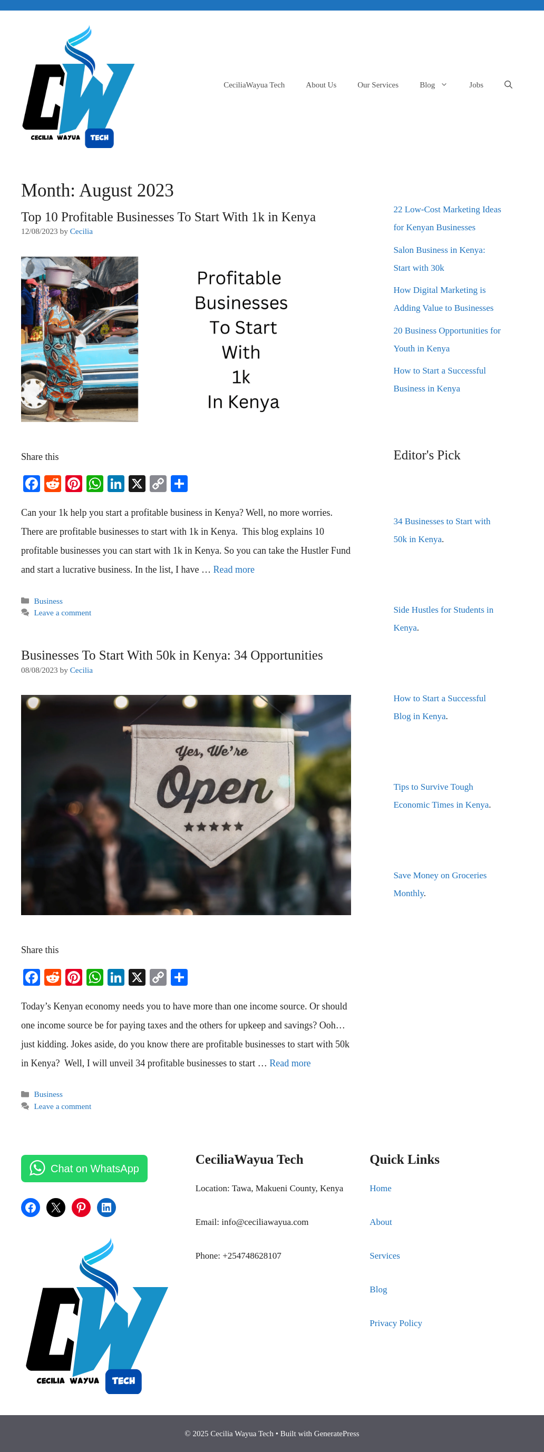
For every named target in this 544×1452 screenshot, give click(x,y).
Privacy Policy (396, 1323)
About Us (321, 85)
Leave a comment (62, 612)
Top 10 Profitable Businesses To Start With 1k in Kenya (168, 217)
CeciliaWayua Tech (254, 85)
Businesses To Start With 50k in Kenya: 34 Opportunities (172, 655)
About (381, 1222)
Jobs (476, 85)
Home (381, 1188)
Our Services (378, 85)
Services (385, 1256)
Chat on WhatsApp (95, 1168)
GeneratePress (337, 1433)
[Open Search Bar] (508, 85)
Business (48, 600)
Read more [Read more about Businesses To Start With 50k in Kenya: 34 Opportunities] (289, 1063)
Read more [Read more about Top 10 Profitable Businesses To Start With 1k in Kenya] (233, 569)
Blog (439, 85)
